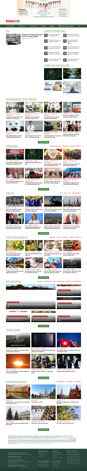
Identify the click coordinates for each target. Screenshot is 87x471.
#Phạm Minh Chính (28, 181)
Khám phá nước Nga (16, 382)
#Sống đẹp (72, 237)
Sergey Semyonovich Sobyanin (73, 463)
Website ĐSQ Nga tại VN (43, 466)
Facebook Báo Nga (57, 462)
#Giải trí (38, 252)
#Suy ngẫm (27, 269)
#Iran (15, 225)
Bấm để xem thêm (43, 142)
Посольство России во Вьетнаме (58, 455)
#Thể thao (65, 369)
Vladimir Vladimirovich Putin (73, 452)
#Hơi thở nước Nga (10, 421)
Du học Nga (55, 451)
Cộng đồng (12, 146)
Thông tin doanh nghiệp (66, 26)
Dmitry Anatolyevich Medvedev (73, 454)
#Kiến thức (14, 252)
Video (43, 26)
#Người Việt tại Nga (10, 132)
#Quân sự (78, 237)
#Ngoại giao (65, 181)
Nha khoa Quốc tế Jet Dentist (21, 99)
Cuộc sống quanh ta (17, 237)
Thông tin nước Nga (54, 31)
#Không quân (68, 303)
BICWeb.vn (24, 466)
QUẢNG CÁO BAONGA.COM (56, 65)
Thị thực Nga (41, 454)
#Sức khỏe (65, 237)
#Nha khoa (17, 132)
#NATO (65, 193)
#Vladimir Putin (61, 381)
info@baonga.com (14, 462)
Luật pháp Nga (41, 452)
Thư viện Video (56, 466)
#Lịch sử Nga (41, 421)
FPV (8, 31)
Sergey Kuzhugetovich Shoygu (73, 459)
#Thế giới (16, 269)
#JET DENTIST (8, 115)
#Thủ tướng (27, 179)
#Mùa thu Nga (60, 281)
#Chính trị (9, 316)
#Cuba (65, 348)
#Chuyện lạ (27, 252)
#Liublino (71, 146)
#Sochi (68, 421)
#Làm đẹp (65, 132)
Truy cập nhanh (56, 461)
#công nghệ (42, 348)
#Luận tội (35, 225)
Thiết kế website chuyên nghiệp (15, 465)
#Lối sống (33, 269)
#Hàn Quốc (33, 252)
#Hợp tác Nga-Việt (67, 179)
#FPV (32, 38)
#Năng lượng (57, 225)
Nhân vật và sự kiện (71, 451)
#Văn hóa (51, 252)
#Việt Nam (11, 179)
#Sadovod (78, 146)
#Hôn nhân (38, 269)
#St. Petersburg (76, 281)
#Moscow (46, 179)
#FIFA (69, 369)
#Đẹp (54, 281)
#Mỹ (69, 193)
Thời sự (10, 193)
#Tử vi (64, 252)
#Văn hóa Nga (34, 421)
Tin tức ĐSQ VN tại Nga (43, 462)
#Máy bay (63, 303)
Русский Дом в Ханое (57, 457)
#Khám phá (56, 252)
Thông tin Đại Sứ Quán (43, 461)
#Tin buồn (65, 146)
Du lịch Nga (40, 456)
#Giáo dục (55, 269)
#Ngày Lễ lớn (47, 162)
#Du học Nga (77, 381)
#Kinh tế (61, 348)
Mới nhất (22, 26)
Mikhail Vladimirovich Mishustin (73, 456)
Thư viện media (13, 281)
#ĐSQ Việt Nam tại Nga (55, 146)
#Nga (29, 38)
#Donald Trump (9, 225)
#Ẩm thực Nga (48, 281)
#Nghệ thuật (57, 179)
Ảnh (52, 26)
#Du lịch (8, 269)
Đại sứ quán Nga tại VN (43, 464)
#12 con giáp (69, 252)
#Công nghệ (24, 38)
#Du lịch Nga (40, 281)
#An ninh (46, 225)
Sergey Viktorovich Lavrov (72, 457)
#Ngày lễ (65, 162)
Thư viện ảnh (55, 464)
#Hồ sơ (73, 269)
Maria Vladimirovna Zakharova (73, 461)
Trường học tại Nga (57, 452)
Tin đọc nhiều (13, 330)
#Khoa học (37, 348)
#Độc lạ (59, 237)
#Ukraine (30, 225)
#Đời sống (13, 302)
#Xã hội (9, 302)
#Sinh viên (16, 179)
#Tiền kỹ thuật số (76, 193)
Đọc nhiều (33, 26)
